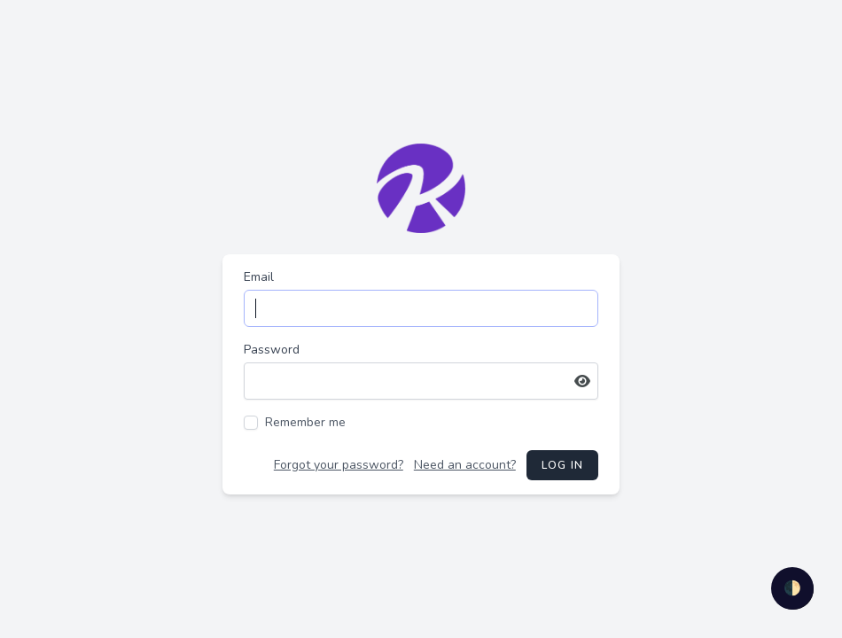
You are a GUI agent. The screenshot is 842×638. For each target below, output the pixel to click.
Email (259, 276)
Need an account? (465, 464)
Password (272, 349)
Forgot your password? (338, 464)
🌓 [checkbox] (792, 588)
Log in (562, 465)
